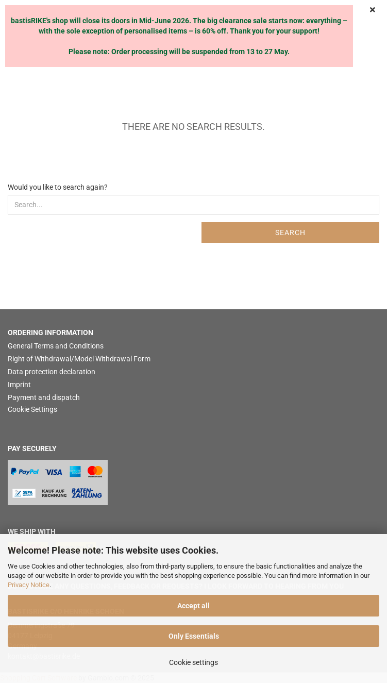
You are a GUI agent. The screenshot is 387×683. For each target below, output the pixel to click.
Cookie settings (193, 662)
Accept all (193, 606)
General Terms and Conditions (56, 346)
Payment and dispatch (44, 397)
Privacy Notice (28, 585)
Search (290, 232)
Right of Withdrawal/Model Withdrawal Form (79, 359)
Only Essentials (194, 636)
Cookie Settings (32, 409)
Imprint (19, 384)
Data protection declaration (51, 372)
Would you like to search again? (58, 187)
